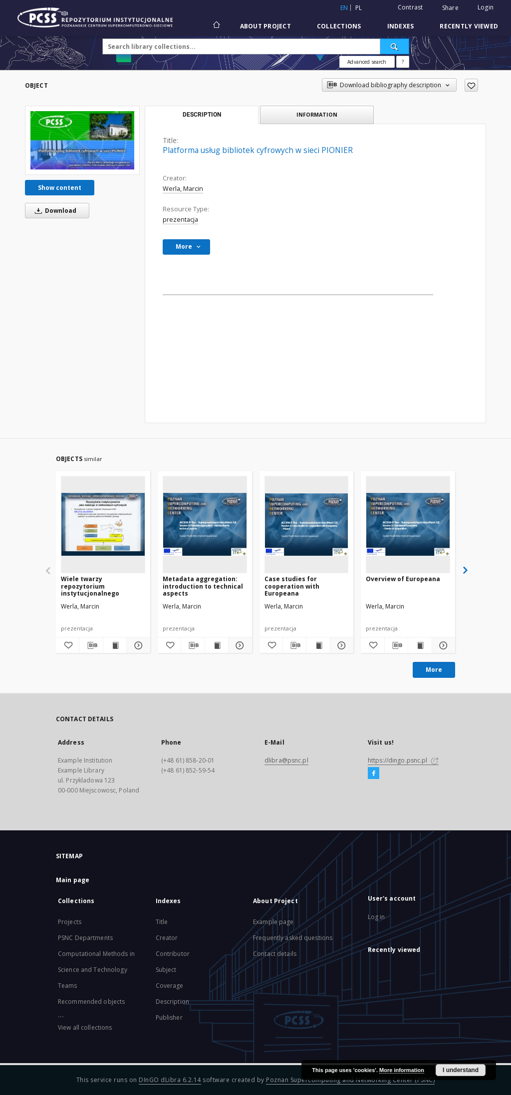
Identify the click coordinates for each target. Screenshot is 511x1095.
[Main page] (216, 26)
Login (486, 7)
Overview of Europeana (403, 579)
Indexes (400, 26)
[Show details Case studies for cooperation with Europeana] (340, 645)
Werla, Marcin (183, 188)
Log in (376, 917)
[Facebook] (373, 773)
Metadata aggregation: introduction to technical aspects (203, 586)
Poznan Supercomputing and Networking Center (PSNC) (350, 1080)
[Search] (394, 46)
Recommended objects (91, 1001)
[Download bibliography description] (90, 645)
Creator (167, 938)
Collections (339, 26)
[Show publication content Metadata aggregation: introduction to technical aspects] (216, 645)
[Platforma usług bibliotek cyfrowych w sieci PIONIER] (82, 140)
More (434, 669)
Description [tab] (202, 114)
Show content (59, 187)
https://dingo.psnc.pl (403, 760)
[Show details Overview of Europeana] (442, 645)
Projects (69, 922)
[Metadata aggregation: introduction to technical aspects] (205, 524)
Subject (166, 969)
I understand (461, 1070)
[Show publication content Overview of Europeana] (419, 645)
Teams (67, 985)
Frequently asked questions (292, 938)
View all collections (85, 1027)
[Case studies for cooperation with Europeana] (306, 524)
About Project (265, 26)
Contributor (173, 953)
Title (162, 922)
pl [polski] (358, 7)
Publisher (169, 1017)
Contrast (410, 7)
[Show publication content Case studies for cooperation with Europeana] (317, 645)
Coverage (170, 985)
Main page (72, 880)
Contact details (274, 953)
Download (53, 210)
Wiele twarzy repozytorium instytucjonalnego (90, 586)
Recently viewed (469, 26)
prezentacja (180, 219)
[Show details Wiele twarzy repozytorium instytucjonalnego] (136, 645)
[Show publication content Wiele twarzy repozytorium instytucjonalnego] (114, 645)
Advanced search (366, 61)
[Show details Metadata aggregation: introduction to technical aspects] (238, 645)
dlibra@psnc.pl (286, 760)
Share (450, 8)
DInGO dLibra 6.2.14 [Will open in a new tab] (170, 1080)
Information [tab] (316, 114)
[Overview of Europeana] (408, 524)
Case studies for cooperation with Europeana (291, 586)
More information (401, 1070)
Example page (273, 922)
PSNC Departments (85, 938)
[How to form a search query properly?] (402, 62)
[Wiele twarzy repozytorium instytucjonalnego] (103, 524)
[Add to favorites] (471, 85)
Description (172, 1001)
